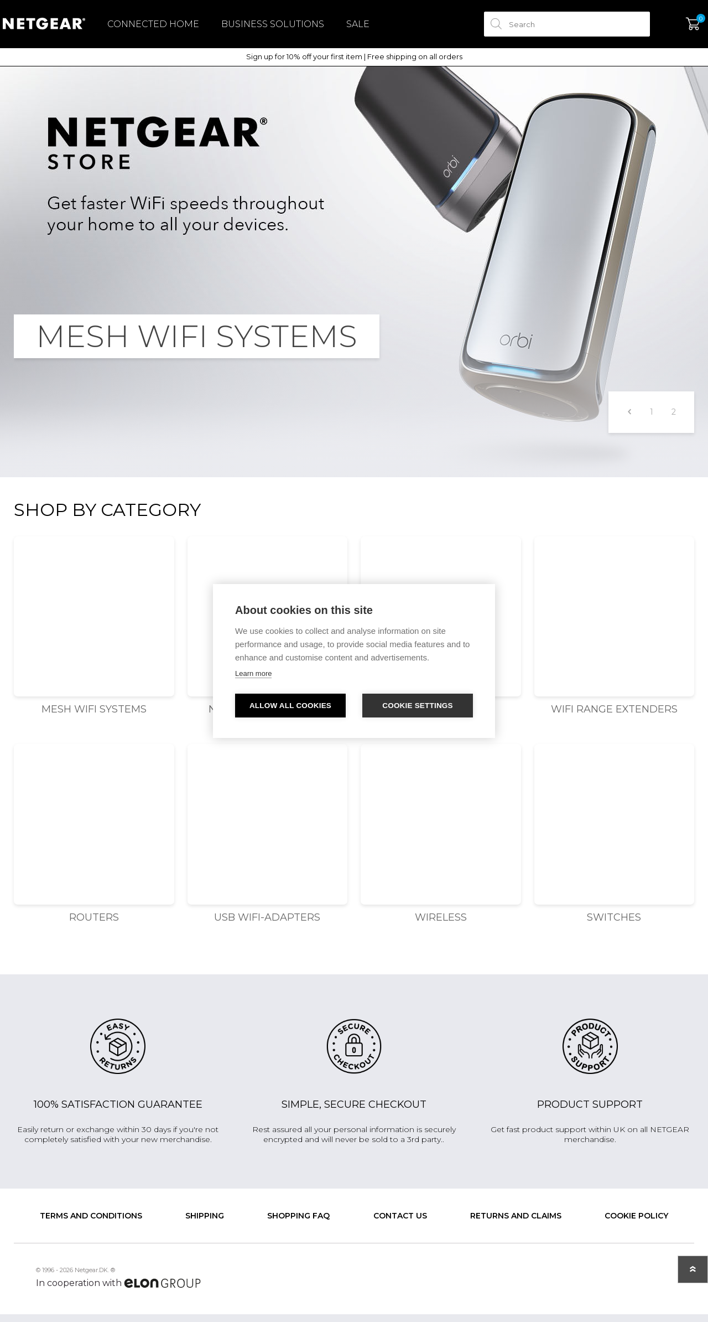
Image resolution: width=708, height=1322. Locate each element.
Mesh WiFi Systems (94, 717)
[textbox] (556, 28)
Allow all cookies (290, 705)
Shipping (204, 1223)
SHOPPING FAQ (298, 1223)
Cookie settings (417, 705)
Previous (629, 420)
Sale (369, 28)
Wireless (441, 925)
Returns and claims (515, 1223)
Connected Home (164, 28)
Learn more (253, 673)
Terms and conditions (91, 1223)
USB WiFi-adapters (267, 925)
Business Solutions (283, 28)
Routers (94, 925)
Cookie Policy (636, 1223)
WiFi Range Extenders (614, 717)
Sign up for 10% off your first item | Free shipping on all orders (354, 64)
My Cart (681, 28)
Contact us (400, 1223)
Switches (614, 925)
